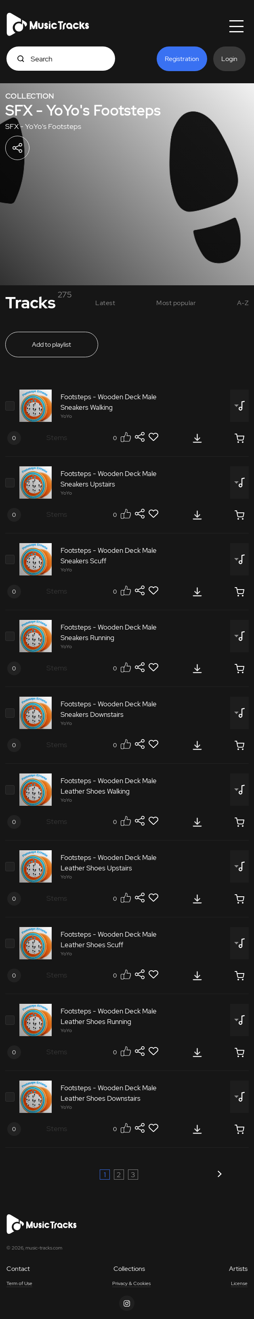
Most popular (176, 303)
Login (229, 59)
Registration (182, 59)
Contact (18, 1268)
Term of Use (19, 1283)
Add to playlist (51, 344)
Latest (105, 303)
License (239, 1283)
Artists (238, 1268)
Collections (129, 1268)
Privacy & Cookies (131, 1283)
